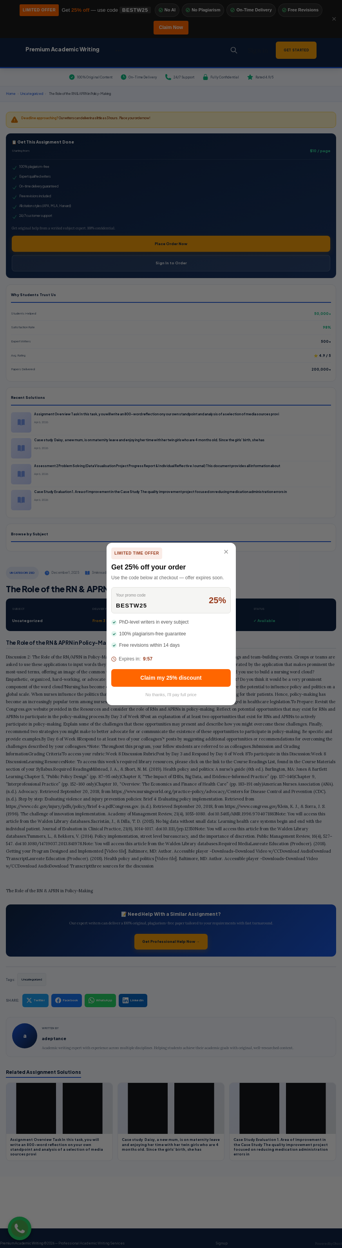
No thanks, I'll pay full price (171, 694)
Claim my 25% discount (170, 678)
